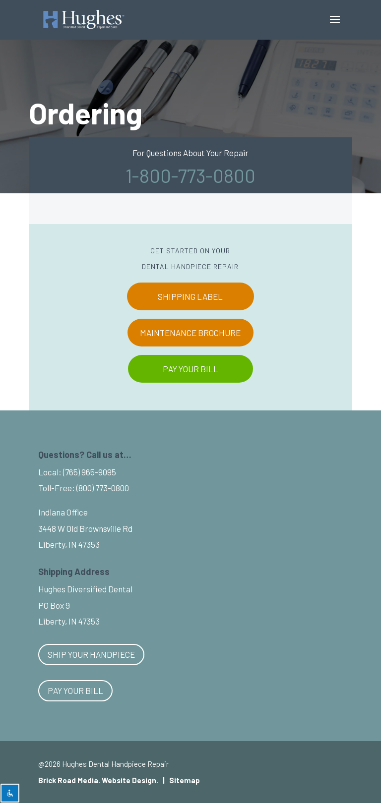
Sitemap (184, 780)
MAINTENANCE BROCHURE (190, 333)
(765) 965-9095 (89, 472)
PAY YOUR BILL (190, 369)
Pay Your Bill (75, 690)
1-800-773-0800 (190, 175)
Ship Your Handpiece (91, 654)
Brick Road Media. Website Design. (98, 780)
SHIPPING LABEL (190, 296)
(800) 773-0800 (102, 488)
